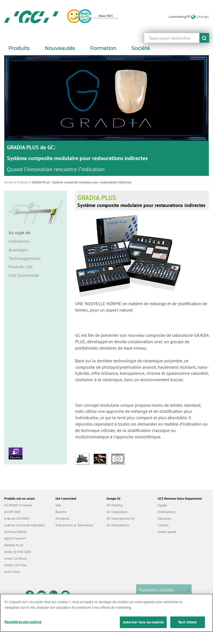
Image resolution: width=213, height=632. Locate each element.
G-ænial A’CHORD (16, 518)
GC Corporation (117, 512)
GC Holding (114, 505)
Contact (163, 525)
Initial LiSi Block (15, 558)
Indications (19, 241)
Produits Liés (21, 266)
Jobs (58, 505)
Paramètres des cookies (22, 622)
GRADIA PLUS (13, 545)
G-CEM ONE (12, 512)
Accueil (9, 182)
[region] (106, 613)
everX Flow (12, 572)
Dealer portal (167, 532)
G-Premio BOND (15, 532)
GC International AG (120, 518)
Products (23, 182)
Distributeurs (167, 512)
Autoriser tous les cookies (143, 622)
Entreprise (62, 518)
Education (15, 453)
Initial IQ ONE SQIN (17, 552)
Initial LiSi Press (15, 565)
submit (204, 38)
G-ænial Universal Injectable (24, 525)
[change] (202, 16)
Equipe (162, 505)
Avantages (18, 249)
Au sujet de (19, 232)
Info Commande (24, 275)
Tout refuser (187, 622)
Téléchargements (25, 258)
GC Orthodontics (117, 525)
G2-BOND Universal (18, 505)
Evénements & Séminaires (74, 525)
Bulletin (61, 512)
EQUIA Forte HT (15, 538)
